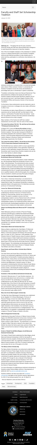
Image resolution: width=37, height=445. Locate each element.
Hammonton (22, 411)
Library (15, 394)
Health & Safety (14, 400)
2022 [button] (25, 383)
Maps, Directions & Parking (19, 426)
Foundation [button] (31, 383)
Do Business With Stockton (26, 400)
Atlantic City (22, 409)
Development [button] (18, 383)
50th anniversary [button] (12, 386)
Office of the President (25, 392)
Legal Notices (23, 394)
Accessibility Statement (19, 428)
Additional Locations (25, 406)
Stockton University (8, 1)
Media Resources (24, 397)
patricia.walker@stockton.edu (19, 371)
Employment (14, 397)
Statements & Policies (12, 402)
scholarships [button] (10, 383)
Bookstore (15, 392)
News (4, 7)
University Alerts (23, 402)
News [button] (3, 386)
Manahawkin (22, 414)
